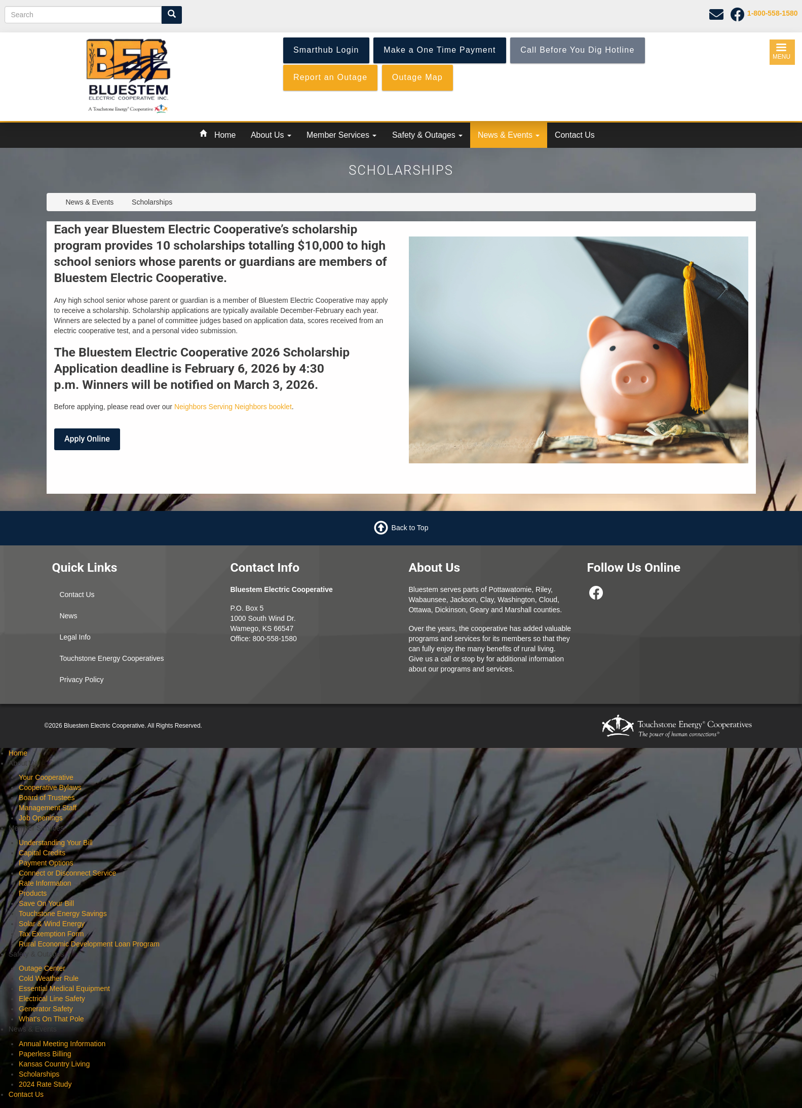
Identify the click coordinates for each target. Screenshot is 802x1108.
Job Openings (40, 818)
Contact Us (575, 135)
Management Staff (48, 808)
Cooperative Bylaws (50, 787)
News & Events (509, 135)
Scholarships (39, 1074)
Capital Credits (42, 853)
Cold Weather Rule (49, 978)
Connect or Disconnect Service (67, 873)
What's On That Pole (51, 1019)
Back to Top (410, 527)
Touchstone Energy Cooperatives (111, 658)
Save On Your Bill (46, 903)
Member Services (341, 135)
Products (33, 893)
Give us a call (429, 659)
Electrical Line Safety (52, 999)
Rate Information (45, 883)
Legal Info (75, 637)
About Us (271, 135)
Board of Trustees (47, 798)
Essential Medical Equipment (64, 988)
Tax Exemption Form (51, 934)
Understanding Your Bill (56, 843)
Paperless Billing (45, 1054)
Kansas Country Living (54, 1064)
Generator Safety (46, 1009)
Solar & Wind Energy (52, 924)
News (68, 616)
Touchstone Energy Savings (63, 913)
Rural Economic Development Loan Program (89, 944)
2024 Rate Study (45, 1084)
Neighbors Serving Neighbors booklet (233, 407)
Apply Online (87, 439)
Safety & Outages (427, 135)
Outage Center (42, 968)
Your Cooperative (46, 777)
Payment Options (46, 863)
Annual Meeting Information (62, 1044)
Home (225, 135)
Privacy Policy (81, 680)
